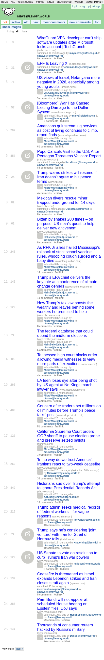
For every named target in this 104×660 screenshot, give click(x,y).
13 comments (52, 525)
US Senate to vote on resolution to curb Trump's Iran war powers (67, 555)
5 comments (44, 98)
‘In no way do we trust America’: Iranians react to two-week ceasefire (68, 462)
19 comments (52, 548)
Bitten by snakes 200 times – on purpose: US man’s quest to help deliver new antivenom (65, 223)
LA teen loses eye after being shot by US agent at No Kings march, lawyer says (67, 384)
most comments (54, 22)
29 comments (52, 620)
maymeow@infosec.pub (83, 53)
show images (11, 27)
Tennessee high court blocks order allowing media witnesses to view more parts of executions (67, 359)
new (35, 22)
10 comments (45, 298)
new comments (80, 22)
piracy (40, 2)
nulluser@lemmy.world (87, 563)
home (4, 2)
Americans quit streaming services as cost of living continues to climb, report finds (67, 130)
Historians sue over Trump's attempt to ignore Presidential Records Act (68, 485)
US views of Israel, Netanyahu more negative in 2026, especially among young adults (68, 82)
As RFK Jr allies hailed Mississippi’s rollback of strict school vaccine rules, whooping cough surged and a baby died (69, 254)
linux (50, 2)
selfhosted (64, 2)
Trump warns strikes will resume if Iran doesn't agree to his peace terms (66, 177)
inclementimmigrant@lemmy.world (57, 589)
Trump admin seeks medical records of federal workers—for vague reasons (69, 511)
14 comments (45, 272)
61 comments (45, 146)
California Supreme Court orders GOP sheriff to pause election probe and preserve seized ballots (68, 435)
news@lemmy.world (33, 16)
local (25, 31)
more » (98, 2)
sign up (85, 6)
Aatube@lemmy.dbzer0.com (60, 497)
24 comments (52, 641)
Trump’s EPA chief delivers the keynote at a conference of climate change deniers (67, 281)
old (26, 22)
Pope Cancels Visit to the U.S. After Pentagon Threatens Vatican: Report (69, 153)
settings (96, 6)
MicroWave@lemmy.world (59, 141)
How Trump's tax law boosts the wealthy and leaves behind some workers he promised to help (65, 307)
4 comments (44, 72)
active (16, 22)
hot (5, 22)
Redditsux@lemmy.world (80, 162)
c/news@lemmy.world (50, 55)
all (13, 2)
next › (19, 648)
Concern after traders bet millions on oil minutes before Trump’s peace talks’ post (69, 410)
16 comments (45, 502)
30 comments (45, 478)
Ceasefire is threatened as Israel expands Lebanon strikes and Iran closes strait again (67, 578)
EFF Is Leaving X (53, 63)
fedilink (57, 58)
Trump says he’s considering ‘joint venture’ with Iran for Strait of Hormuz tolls (66, 534)
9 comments (51, 121)
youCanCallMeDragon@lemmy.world (65, 93)
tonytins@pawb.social (87, 519)
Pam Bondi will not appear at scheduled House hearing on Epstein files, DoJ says (62, 603)
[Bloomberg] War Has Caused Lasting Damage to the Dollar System (63, 107)
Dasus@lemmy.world (82, 635)
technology (25, 2)
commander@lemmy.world (80, 67)
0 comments (44, 58)
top (97, 22)
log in (75, 6)
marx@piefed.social (83, 115)
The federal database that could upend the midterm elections (65, 333)
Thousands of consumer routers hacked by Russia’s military (65, 627)
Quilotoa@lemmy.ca (77, 209)
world (79, 2)
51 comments (45, 426)
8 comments (44, 242)
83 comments (45, 167)
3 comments (44, 454)
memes (90, 2)
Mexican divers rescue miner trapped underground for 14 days (66, 200)
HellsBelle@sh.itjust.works (59, 237)
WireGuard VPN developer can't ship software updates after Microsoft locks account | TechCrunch (69, 42)
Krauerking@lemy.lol (86, 542)
